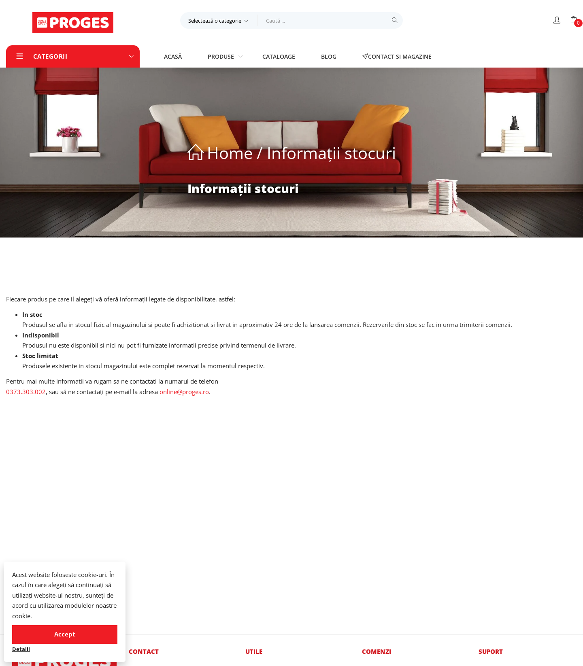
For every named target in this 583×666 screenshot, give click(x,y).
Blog (328, 56)
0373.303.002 (26, 392)
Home (230, 153)
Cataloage (278, 56)
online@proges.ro (184, 392)
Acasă (173, 56)
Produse (222, 56)
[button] (219, 20)
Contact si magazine (397, 56)
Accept (64, 634)
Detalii (21, 649)
